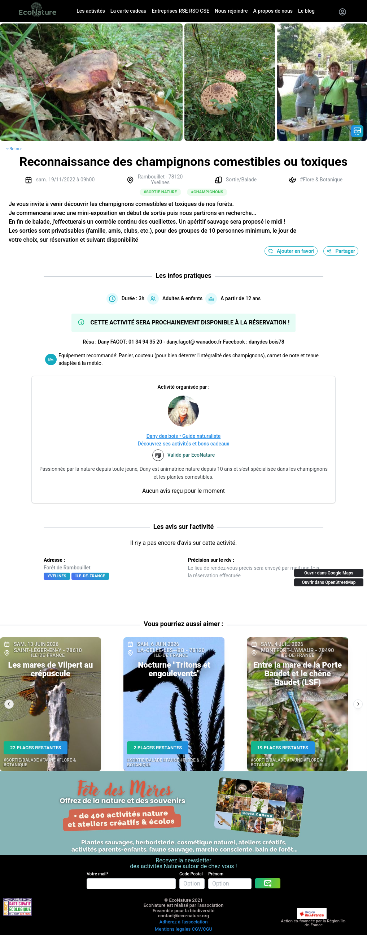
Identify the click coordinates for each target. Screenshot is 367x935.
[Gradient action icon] (357, 131)
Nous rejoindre (231, 11)
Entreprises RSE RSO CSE (180, 11)
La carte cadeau (128, 11)
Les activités (91, 11)
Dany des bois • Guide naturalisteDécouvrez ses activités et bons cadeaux (184, 440)
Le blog (306, 11)
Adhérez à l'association (184, 922)
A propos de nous (273, 11)
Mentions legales (173, 929)
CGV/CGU (202, 929)
